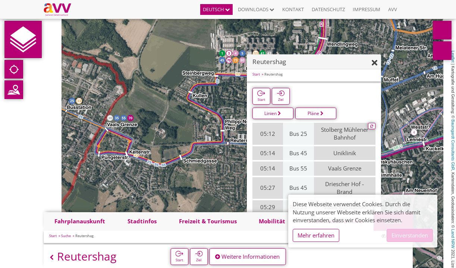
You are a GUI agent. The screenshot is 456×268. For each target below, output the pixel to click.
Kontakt (293, 9)
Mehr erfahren (316, 235)
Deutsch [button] (216, 9)
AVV (392, 9)
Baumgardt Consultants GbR (453, 144)
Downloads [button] (256, 9)
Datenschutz (328, 9)
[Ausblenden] (374, 63)
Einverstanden (409, 235)
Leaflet (453, 57)
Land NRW (453, 238)
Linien (272, 113)
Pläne (316, 113)
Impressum (366, 9)
